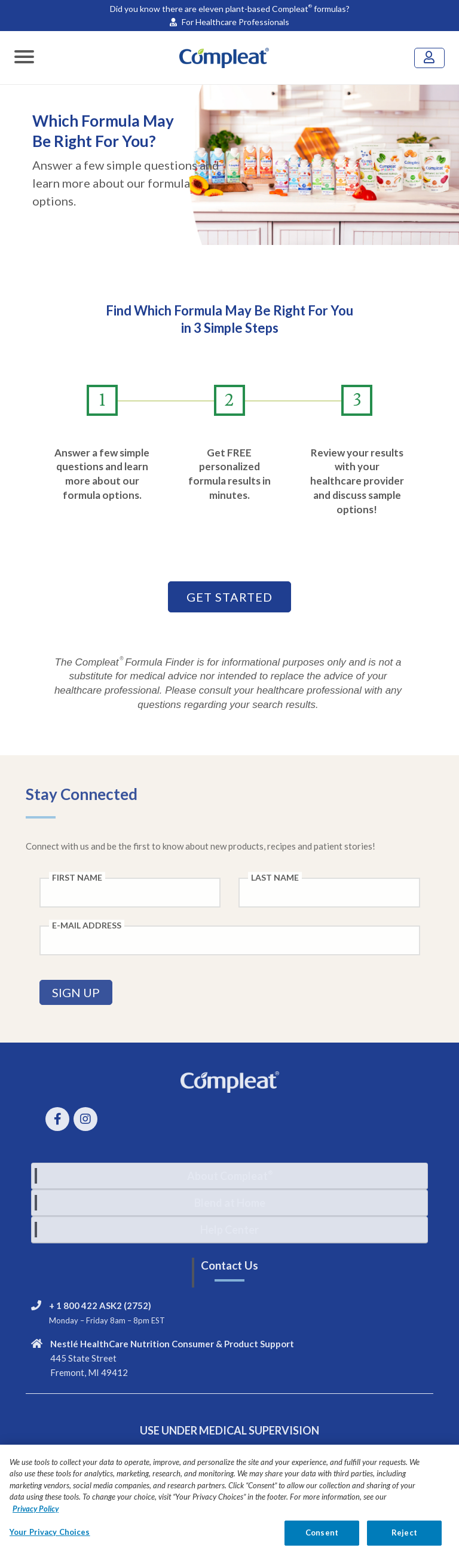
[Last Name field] (329, 893)
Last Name (275, 877)
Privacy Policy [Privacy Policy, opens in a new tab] (36, 1517)
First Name (77, 877)
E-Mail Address (86, 925)
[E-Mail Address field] (229, 940)
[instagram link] (88, 1120)
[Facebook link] (59, 1120)
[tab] (229, 1176)
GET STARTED (229, 597)
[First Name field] (130, 893)
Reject (404, 1542)
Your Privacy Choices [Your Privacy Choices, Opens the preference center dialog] (50, 1541)
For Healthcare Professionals (229, 22)
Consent (321, 1542)
